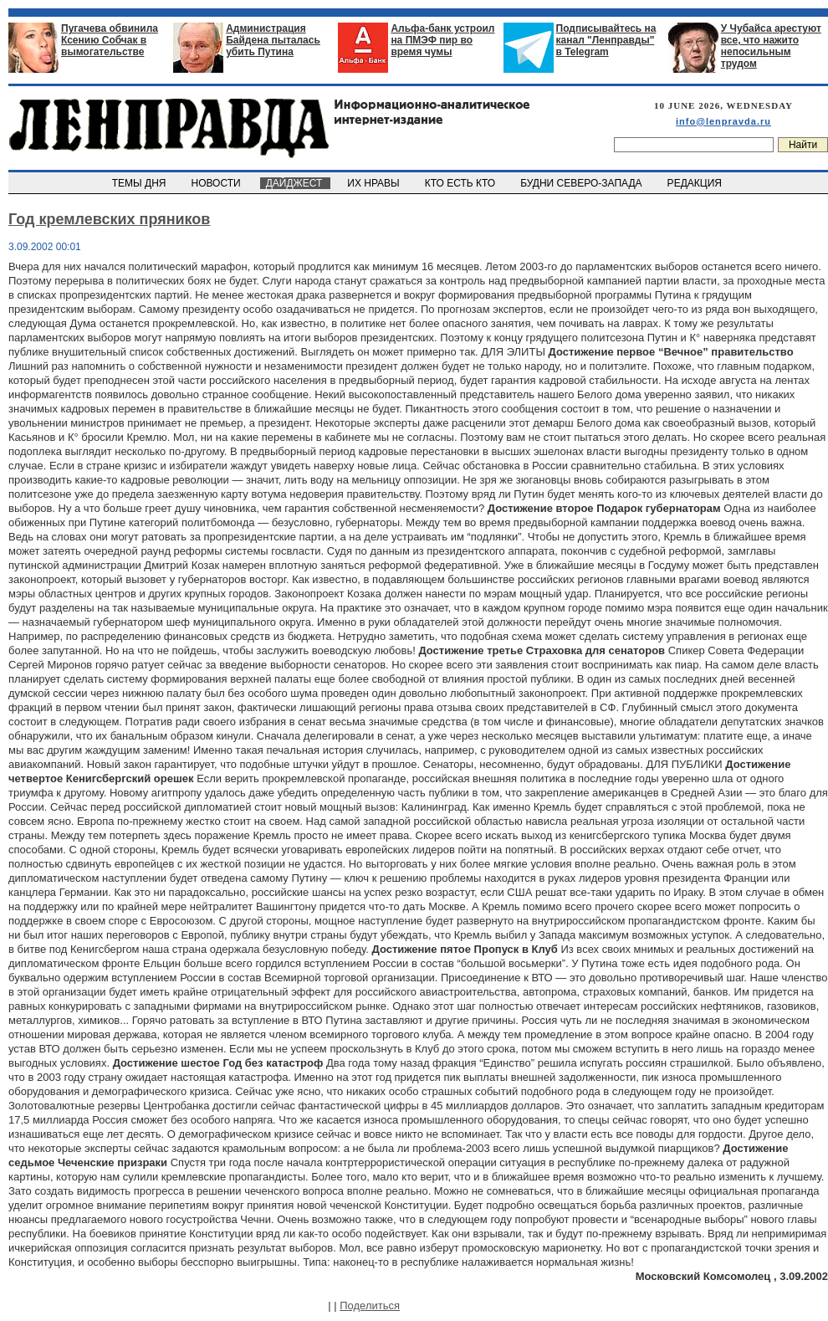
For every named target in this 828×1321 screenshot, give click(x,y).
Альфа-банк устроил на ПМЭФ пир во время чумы (442, 40)
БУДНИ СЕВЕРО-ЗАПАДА (582, 183)
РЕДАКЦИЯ (696, 183)
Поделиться (370, 1305)
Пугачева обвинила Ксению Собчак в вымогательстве (109, 40)
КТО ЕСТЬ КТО (461, 183)
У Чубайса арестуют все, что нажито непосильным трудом (771, 46)
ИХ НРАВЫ (375, 183)
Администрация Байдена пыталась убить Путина (273, 40)
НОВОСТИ (217, 183)
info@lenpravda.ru (723, 121)
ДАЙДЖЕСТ (295, 183)
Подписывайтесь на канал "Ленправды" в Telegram (606, 40)
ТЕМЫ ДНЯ (140, 183)
